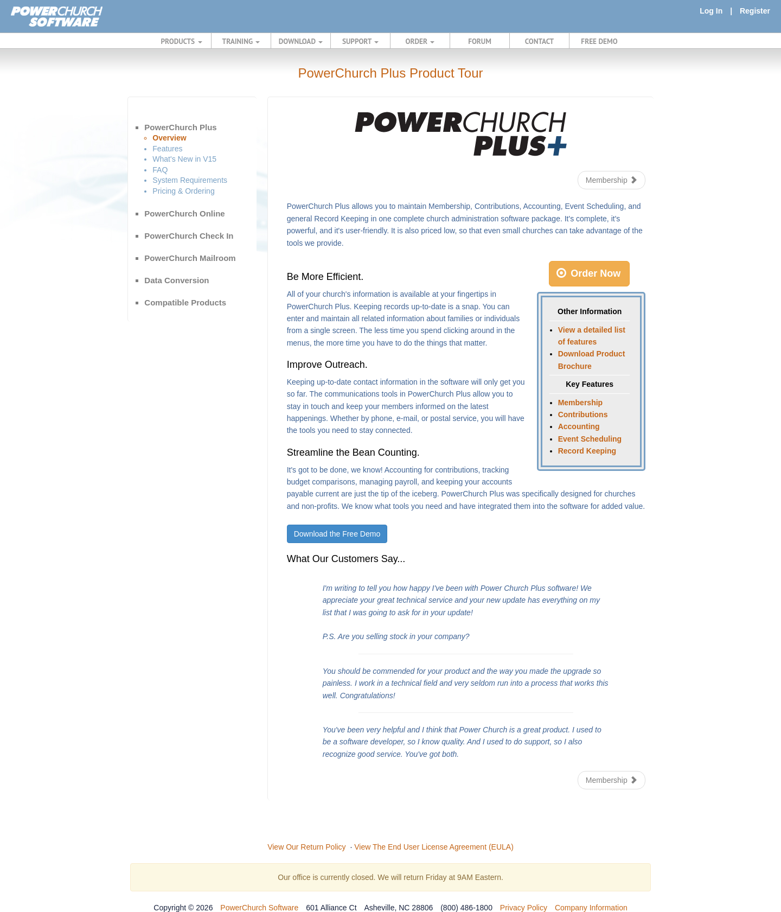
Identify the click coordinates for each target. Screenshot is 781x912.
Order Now (588, 273)
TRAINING (241, 41)
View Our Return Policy (306, 847)
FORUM (479, 41)
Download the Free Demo (337, 534)
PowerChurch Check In (188, 235)
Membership (611, 180)
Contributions (583, 414)
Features (167, 148)
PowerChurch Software (259, 907)
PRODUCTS (181, 41)
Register (755, 11)
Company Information (591, 907)
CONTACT (539, 41)
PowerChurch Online (184, 213)
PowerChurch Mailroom (189, 258)
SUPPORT (360, 41)
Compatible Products (185, 302)
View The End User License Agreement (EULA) (434, 847)
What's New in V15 (184, 159)
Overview (169, 137)
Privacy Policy (523, 907)
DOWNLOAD (301, 41)
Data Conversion (176, 280)
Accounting (579, 426)
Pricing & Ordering (183, 191)
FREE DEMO (599, 41)
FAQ (160, 169)
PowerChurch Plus (180, 127)
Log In (711, 11)
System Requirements (189, 180)
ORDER (420, 41)
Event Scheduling (590, 439)
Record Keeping (587, 451)
